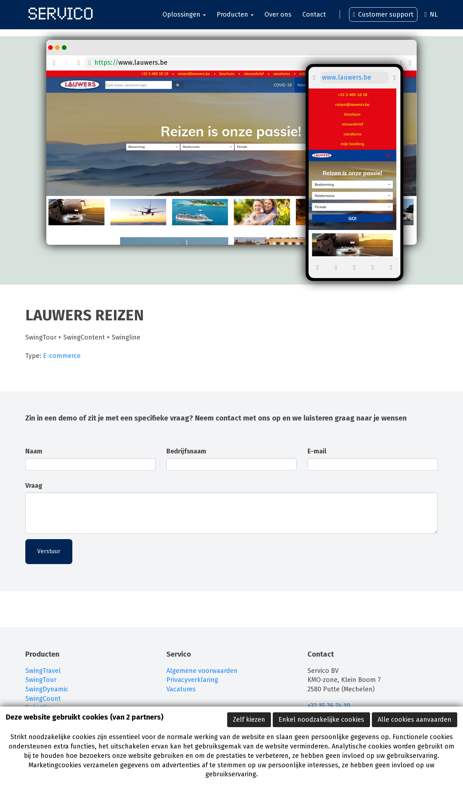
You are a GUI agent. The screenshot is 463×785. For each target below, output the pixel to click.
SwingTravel (43, 671)
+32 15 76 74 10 (329, 706)
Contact (314, 18)
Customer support (383, 18)
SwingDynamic (46, 689)
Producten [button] (235, 18)
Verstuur (48, 551)
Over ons (278, 18)
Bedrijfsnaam (186, 451)
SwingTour (40, 680)
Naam (33, 451)
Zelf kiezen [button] (249, 720)
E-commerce (62, 356)
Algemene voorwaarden (202, 671)
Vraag (33, 486)
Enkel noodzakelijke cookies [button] (321, 720)
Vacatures (181, 689)
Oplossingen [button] (184, 18)
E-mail (316, 451)
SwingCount (43, 699)
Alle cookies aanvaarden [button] (414, 720)
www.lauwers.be (142, 63)
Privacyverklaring (192, 680)
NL (431, 18)
